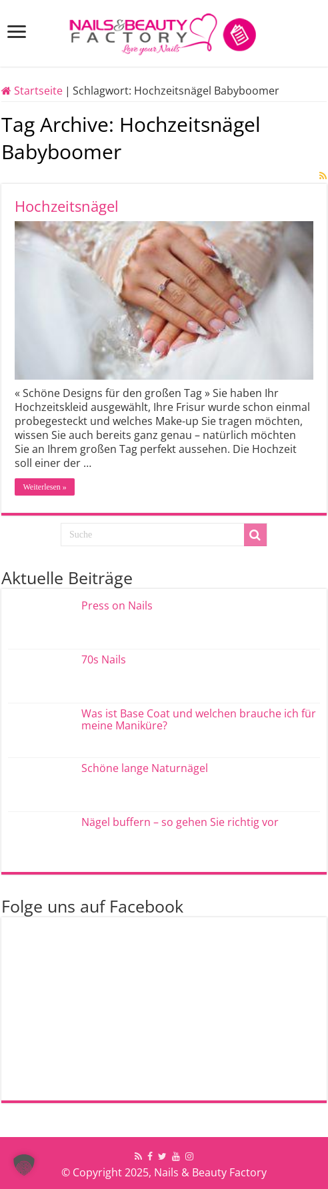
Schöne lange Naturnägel (144, 768)
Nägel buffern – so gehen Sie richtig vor (180, 822)
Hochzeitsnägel (67, 206)
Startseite (32, 90)
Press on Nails (117, 605)
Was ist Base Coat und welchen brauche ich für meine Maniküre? (198, 719)
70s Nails (103, 659)
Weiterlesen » (44, 487)
